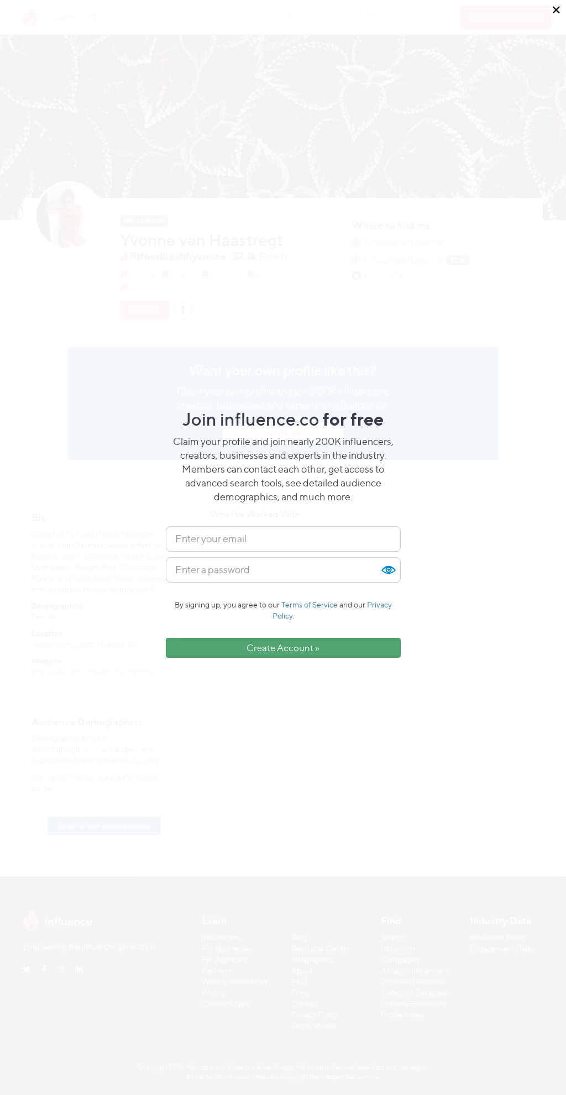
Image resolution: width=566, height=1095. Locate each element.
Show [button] (388, 570)
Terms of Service (309, 604)
